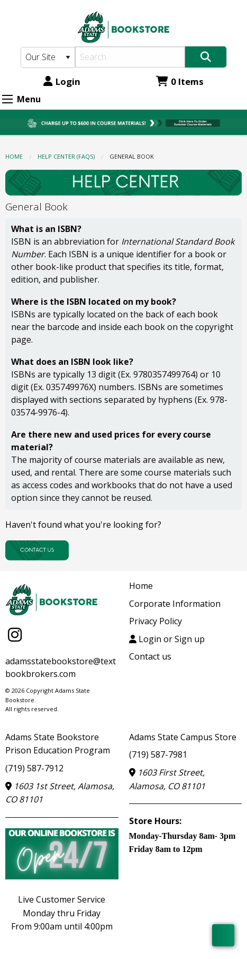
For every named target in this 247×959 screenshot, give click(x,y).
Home (14, 156)
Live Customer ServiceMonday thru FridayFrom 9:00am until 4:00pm (62, 913)
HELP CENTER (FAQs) (66, 156)
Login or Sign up (167, 639)
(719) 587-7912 (34, 768)
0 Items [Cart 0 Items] (180, 81)
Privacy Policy (155, 621)
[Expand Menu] (7, 99)
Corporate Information (175, 603)
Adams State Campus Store (182, 737)
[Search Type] (48, 57)
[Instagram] (15, 634)
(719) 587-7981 (158, 754)
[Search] (130, 56)
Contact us (150, 656)
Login (61, 81)
